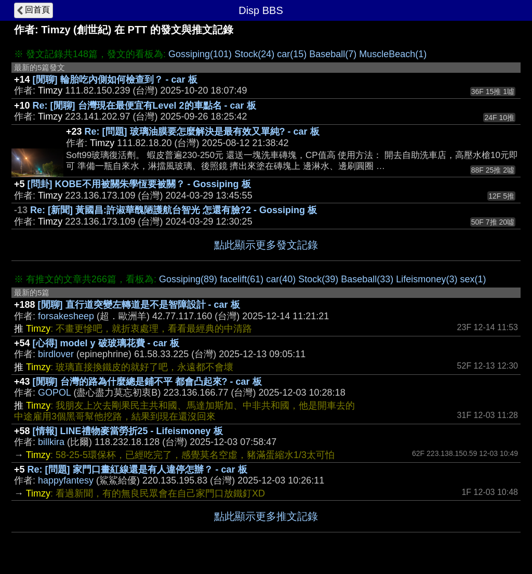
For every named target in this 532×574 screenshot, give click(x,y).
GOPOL (54, 392)
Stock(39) (318, 279)
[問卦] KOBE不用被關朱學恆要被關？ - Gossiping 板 (139, 184)
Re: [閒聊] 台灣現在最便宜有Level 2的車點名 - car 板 (144, 105)
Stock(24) (254, 54)
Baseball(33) (367, 279)
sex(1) (473, 279)
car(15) (292, 54)
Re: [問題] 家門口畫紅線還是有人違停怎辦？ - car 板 (137, 469)
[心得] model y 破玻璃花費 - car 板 (106, 343)
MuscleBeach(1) (393, 54)
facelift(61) (241, 279)
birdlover (56, 354)
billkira (51, 442)
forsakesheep (66, 316)
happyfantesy (66, 480)
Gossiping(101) (200, 54)
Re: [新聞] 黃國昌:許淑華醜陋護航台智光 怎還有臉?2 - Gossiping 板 (173, 210)
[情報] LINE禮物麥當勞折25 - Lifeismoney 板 (128, 431)
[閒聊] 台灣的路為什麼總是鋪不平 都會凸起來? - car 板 (147, 381)
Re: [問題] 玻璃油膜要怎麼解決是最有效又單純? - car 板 (202, 131)
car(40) (281, 279)
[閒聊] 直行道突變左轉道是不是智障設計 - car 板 (139, 304)
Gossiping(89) (188, 279)
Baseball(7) (332, 54)
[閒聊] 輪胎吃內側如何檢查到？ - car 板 (115, 79)
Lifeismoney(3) (426, 279)
